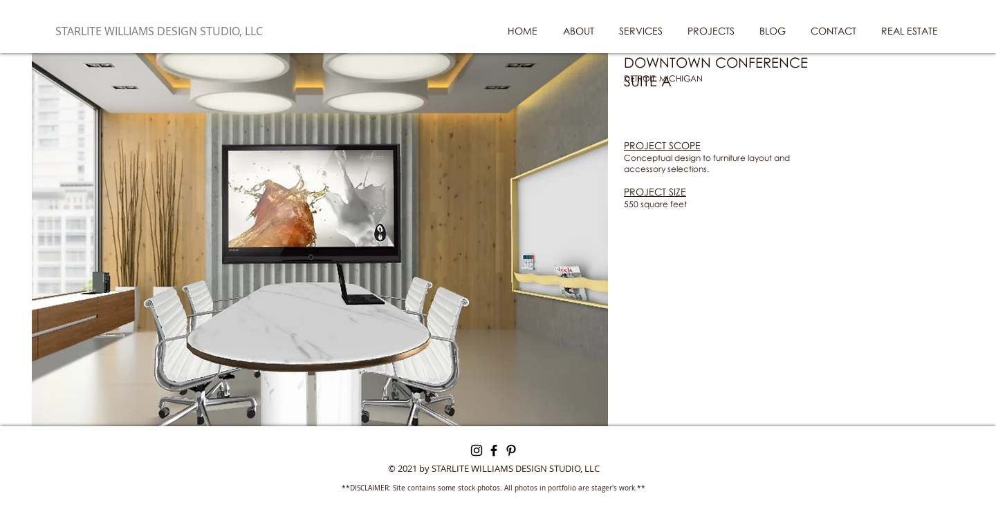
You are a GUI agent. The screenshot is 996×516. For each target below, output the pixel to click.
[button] (320, 239)
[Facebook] (493, 450)
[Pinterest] (511, 450)
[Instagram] (476, 450)
